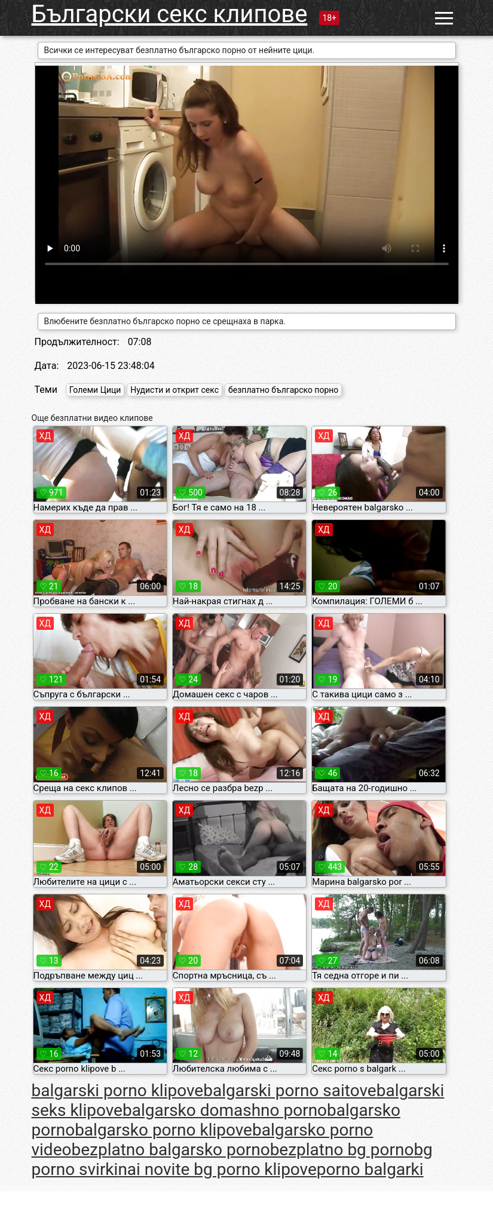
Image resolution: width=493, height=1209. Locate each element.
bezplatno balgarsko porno (170, 1149)
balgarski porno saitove (289, 1090)
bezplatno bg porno (342, 1149)
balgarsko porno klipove (163, 1130)
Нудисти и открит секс (174, 390)
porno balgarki (370, 1169)
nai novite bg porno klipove (217, 1169)
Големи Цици (95, 390)
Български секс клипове (170, 14)
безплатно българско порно (283, 390)
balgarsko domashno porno (225, 1110)
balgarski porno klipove (118, 1090)
